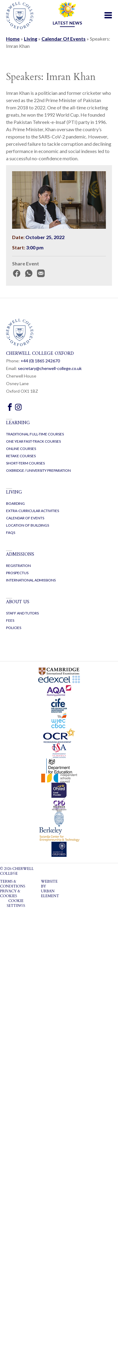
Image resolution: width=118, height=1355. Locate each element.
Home (13, 39)
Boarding (15, 503)
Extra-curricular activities (32, 510)
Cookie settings (16, 903)
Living (30, 39)
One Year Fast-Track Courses (33, 441)
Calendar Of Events (63, 39)
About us (17, 602)
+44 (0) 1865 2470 (40, 360)
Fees (10, 620)
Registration (18, 565)
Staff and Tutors (22, 613)
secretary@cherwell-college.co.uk (50, 368)
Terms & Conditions (12, 884)
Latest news (67, 22)
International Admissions (31, 580)
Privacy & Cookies (10, 893)
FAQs (10, 532)
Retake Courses (21, 456)
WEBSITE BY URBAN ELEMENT (50, 888)
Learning (18, 423)
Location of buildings (27, 525)
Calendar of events (25, 518)
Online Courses (21, 448)
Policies (13, 627)
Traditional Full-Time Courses (35, 434)
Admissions (20, 554)
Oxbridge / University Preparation (38, 470)
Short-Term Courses (25, 463)
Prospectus (17, 573)
